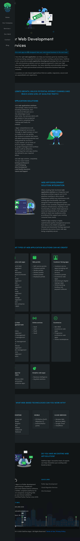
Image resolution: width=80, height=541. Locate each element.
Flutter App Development (49, 487)
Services (7, 28)
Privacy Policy (60, 535)
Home (7, 17)
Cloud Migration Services (49, 491)
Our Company (7, 23)
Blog (7, 45)
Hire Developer (46, 494)
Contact (7, 40)
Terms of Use (50, 535)
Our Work (7, 34)
